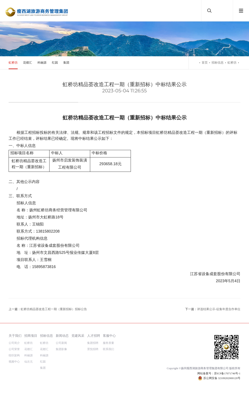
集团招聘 (92, 342)
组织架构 (14, 355)
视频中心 (14, 361)
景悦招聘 (92, 349)
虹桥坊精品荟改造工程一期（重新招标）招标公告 (54, 309)
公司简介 (14, 342)
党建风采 (77, 335)
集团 (66, 62)
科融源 (41, 62)
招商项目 (30, 335)
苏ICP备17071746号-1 (227, 373)
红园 (55, 62)
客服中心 (109, 335)
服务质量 (108, 342)
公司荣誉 (14, 349)
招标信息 (218, 62)
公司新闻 (61, 342)
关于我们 (15, 335)
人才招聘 (93, 335)
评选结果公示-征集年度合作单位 (218, 309)
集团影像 (61, 349)
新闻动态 (62, 335)
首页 (205, 62)
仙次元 (28, 361)
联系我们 (108, 349)
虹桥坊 (13, 62)
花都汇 (27, 62)
